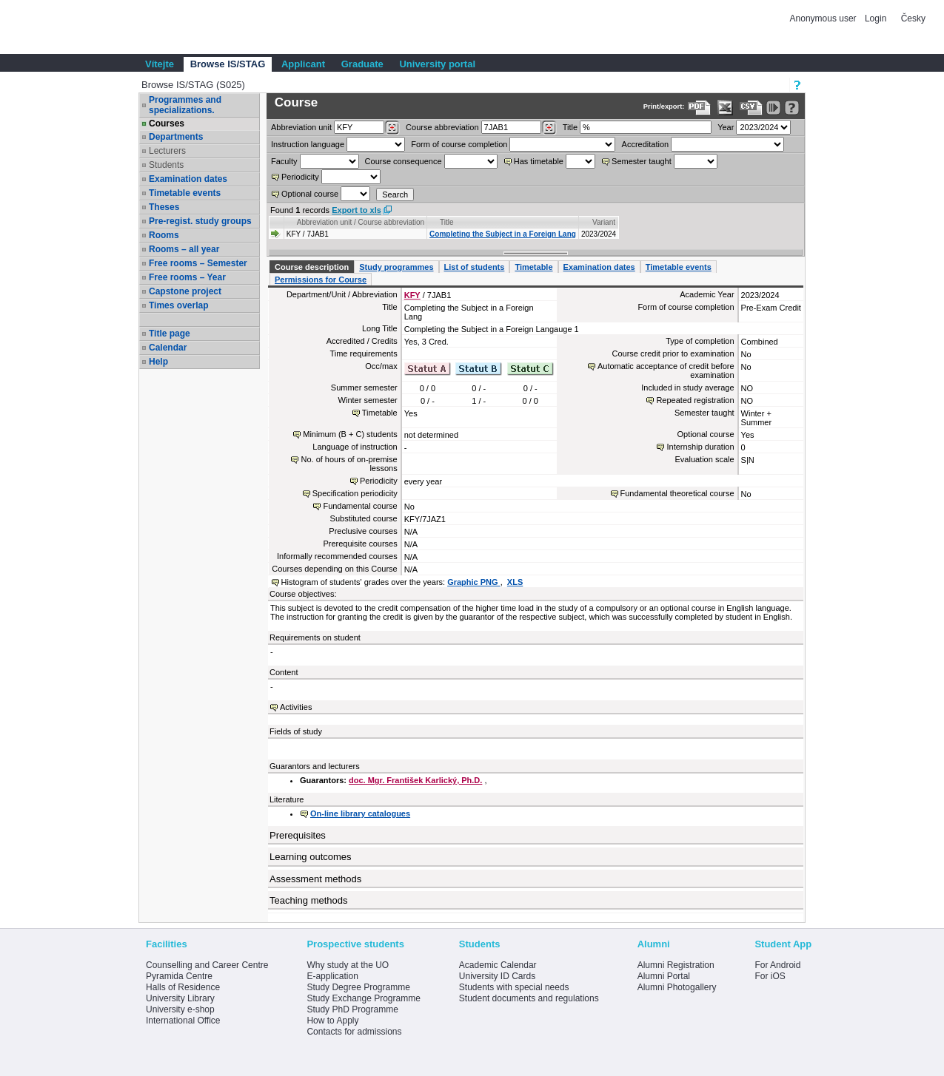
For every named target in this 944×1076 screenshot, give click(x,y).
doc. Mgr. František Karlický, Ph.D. (415, 780)
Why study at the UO (348, 965)
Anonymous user (824, 18)
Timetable (533, 267)
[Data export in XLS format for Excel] (725, 107)
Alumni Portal (663, 976)
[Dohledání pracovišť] (392, 128)
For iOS (769, 976)
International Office (183, 1020)
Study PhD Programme (352, 1009)
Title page (169, 333)
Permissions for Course (320, 279)
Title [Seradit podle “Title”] (447, 222)
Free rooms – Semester (198, 263)
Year (725, 127)
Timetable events (185, 193)
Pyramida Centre (179, 976)
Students (166, 165)
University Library (180, 998)
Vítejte (159, 64)
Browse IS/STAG (228, 64)
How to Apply (332, 1020)
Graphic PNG (474, 582)
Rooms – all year (184, 249)
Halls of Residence (183, 987)
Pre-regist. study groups (200, 221)
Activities (296, 707)
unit (301, 127)
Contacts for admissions (354, 1031)
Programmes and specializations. (185, 105)
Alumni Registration (675, 965)
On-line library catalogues (360, 813)
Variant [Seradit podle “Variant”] (603, 222)
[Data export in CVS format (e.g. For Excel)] (751, 107)
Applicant (303, 64)
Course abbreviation (442, 127)
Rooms (164, 235)
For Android (777, 965)
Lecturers (167, 151)
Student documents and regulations (529, 998)
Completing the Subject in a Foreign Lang (502, 234)
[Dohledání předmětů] (549, 128)
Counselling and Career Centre (207, 965)
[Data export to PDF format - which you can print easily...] (699, 107)
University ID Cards (497, 976)
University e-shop (180, 1009)
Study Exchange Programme (363, 998)
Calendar (168, 347)
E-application (332, 976)
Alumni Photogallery (677, 987)
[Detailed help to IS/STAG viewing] (792, 107)
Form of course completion (459, 144)
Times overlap (178, 305)
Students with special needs (514, 987)
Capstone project (185, 291)
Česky (913, 18)
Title (570, 127)
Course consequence (403, 161)
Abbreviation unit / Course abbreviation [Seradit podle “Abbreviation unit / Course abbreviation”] (360, 222)
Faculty (284, 161)
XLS (515, 582)
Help (158, 361)
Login (875, 18)
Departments (176, 137)
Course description (312, 267)
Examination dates (188, 179)
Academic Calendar (498, 965)
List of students (474, 267)
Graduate (362, 64)
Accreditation (645, 144)
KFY (412, 295)
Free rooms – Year (187, 277)
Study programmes (396, 267)
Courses (166, 123)
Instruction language (307, 144)
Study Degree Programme (358, 987)
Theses (164, 207)
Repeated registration (695, 400)
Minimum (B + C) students (350, 434)
